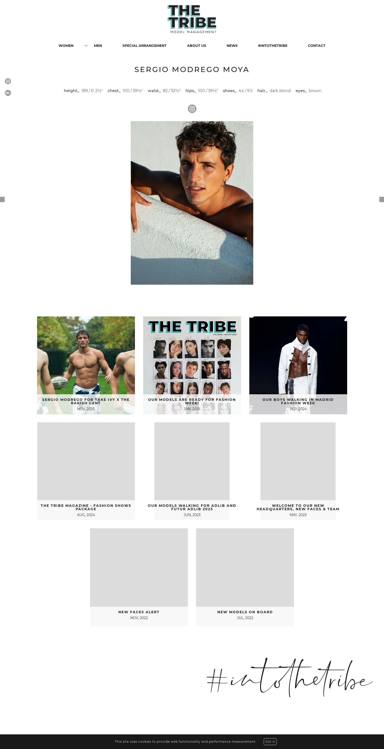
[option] (192, 202)
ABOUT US (196, 45)
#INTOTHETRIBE (272, 45)
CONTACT (316, 45)
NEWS (232, 45)
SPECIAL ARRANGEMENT (144, 45)
